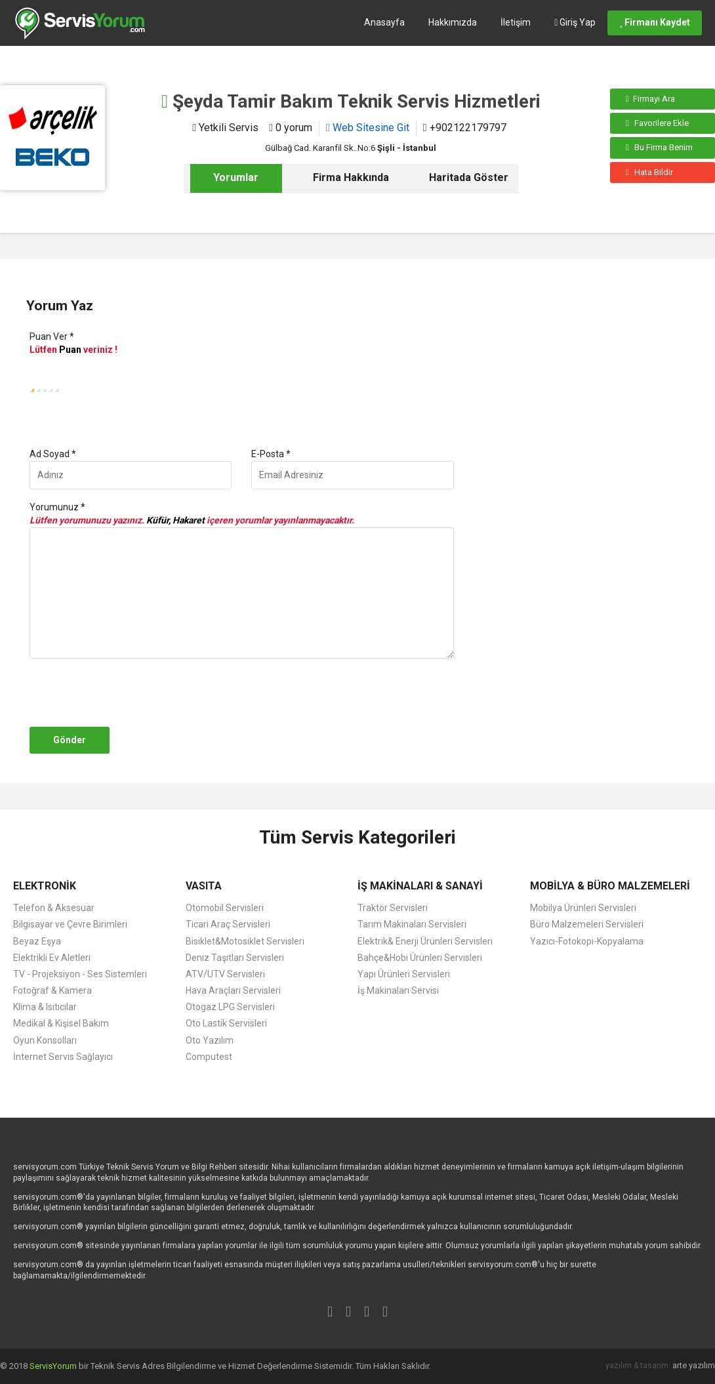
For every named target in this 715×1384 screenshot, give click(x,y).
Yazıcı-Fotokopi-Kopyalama (587, 941)
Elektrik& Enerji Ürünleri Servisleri (425, 941)
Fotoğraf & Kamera (52, 990)
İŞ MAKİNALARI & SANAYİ (420, 886)
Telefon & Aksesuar (53, 908)
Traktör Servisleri (393, 908)
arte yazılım (693, 1365)
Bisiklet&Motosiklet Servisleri (245, 941)
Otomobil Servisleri (225, 908)
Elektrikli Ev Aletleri (52, 957)
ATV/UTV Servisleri (225, 974)
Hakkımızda (452, 22)
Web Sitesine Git (367, 127)
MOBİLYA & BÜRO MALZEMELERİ (610, 886)
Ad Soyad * (53, 454)
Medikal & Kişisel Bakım (61, 1023)
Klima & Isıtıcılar (45, 1007)
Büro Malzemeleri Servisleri (587, 924)
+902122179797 (464, 127)
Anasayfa (384, 22)
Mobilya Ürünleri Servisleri (583, 908)
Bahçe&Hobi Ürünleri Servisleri (420, 957)
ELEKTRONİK (44, 886)
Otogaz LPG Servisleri (230, 1007)
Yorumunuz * (57, 507)
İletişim (515, 22)
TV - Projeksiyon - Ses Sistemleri (80, 974)
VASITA (204, 886)
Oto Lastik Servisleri (226, 1023)
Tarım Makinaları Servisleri (412, 924)
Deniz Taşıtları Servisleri (235, 957)
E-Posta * (271, 454)
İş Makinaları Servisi (398, 990)
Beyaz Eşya (37, 941)
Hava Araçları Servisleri (233, 990)
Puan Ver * (52, 336)
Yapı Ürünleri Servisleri (404, 974)
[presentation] (126, 692)
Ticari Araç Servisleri (228, 924)
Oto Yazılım (210, 1040)
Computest (209, 1056)
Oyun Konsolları (45, 1040)
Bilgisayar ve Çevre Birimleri (70, 924)
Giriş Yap (575, 22)
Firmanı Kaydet (654, 22)
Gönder (69, 740)
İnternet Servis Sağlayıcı (63, 1056)
